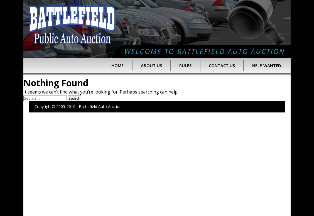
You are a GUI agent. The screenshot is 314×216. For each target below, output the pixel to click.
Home (117, 65)
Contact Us (222, 65)
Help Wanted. (267, 65)
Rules (185, 65)
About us (151, 65)
